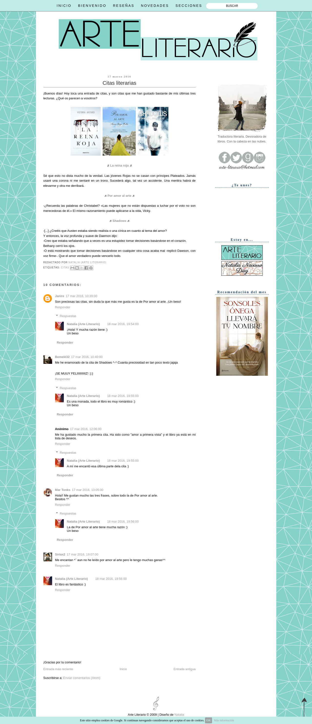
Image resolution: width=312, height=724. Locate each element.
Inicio (123, 669)
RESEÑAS (123, 6)
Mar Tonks (62, 490)
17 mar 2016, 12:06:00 (85, 429)
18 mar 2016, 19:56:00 (122, 521)
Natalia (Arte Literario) (83, 324)
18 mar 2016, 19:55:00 (122, 396)
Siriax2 (60, 554)
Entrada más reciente (58, 669)
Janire (59, 296)
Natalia (179, 714)
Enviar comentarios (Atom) (81, 678)
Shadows (119, 221)
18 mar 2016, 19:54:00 (122, 324)
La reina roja (119, 165)
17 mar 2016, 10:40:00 (87, 357)
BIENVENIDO (92, 6)
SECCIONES (189, 6)
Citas (65, 267)
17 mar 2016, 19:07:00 (82, 554)
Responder (62, 307)
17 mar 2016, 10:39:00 (81, 296)
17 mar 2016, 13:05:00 (87, 490)
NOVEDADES (155, 6)
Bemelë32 (62, 357)
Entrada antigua (185, 669)
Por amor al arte (119, 195)
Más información (224, 720)
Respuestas (68, 316)
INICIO (64, 6)
